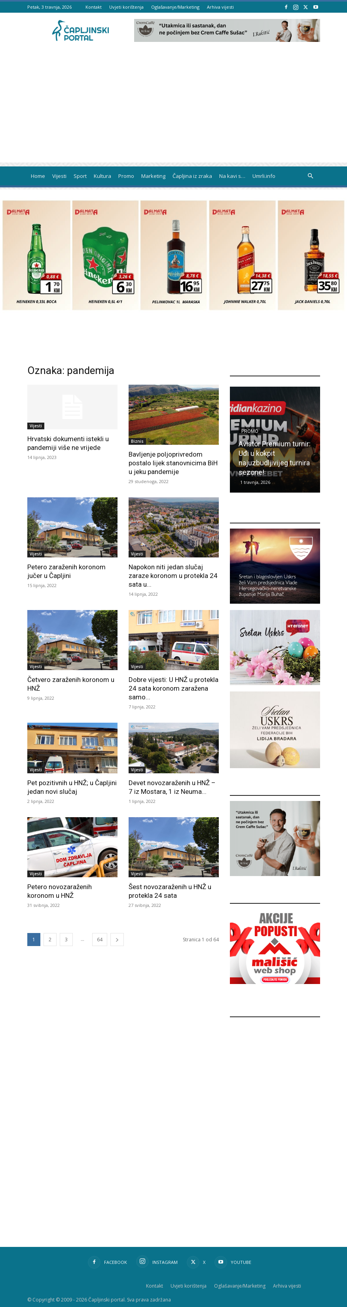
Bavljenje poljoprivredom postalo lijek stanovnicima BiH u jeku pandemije (173, 463)
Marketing (153, 175)
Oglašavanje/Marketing (175, 7)
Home (38, 175)
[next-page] (117, 939)
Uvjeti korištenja (126, 7)
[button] (310, 176)
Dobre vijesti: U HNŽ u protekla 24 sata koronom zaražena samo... (173, 688)
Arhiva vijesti (220, 7)
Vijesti (59, 175)
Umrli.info (263, 175)
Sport (80, 175)
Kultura (102, 175)
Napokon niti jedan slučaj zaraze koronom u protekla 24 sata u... (173, 575)
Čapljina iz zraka (192, 175)
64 (99, 939)
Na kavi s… (232, 175)
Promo (126, 175)
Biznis (137, 441)
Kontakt (93, 7)
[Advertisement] (173, 107)
